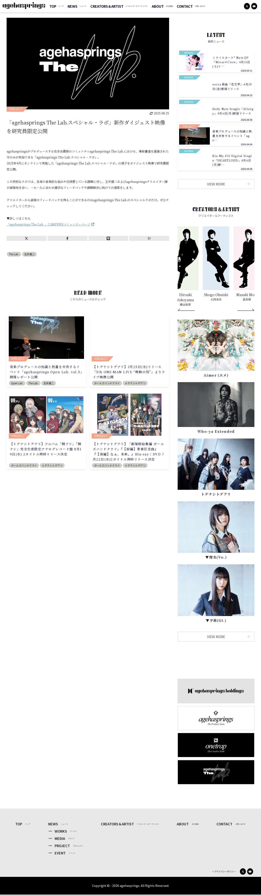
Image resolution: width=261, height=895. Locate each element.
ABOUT (158, 6)
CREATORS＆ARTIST (106, 6)
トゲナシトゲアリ (216, 494)
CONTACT (185, 6)
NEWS (72, 6)
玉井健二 (29, 254)
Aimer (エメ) (216, 375)
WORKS (61, 831)
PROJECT (62, 846)
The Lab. (14, 254)
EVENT (60, 853)
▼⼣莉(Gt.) (216, 620)
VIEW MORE (228, 184)
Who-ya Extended (216, 431)
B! (149, 238)
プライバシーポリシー (225, 872)
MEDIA (60, 838)
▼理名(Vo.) (216, 557)
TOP (52, 6)
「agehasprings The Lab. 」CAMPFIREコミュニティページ (48, 224)
